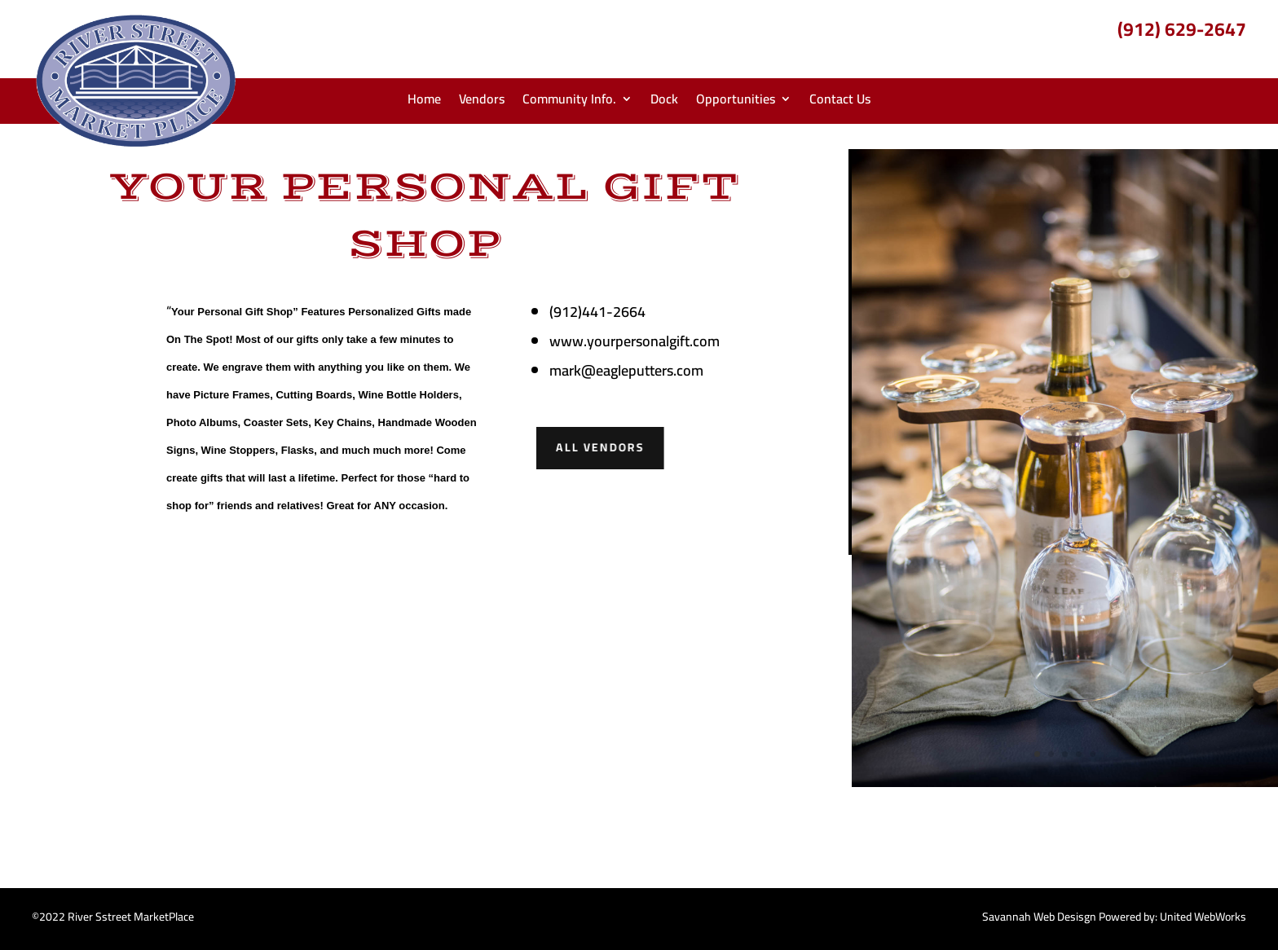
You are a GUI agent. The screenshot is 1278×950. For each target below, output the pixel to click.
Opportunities (735, 102)
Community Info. (569, 102)
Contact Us (839, 102)
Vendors (482, 102)
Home (424, 102)
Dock (664, 102)
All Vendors (598, 448)
